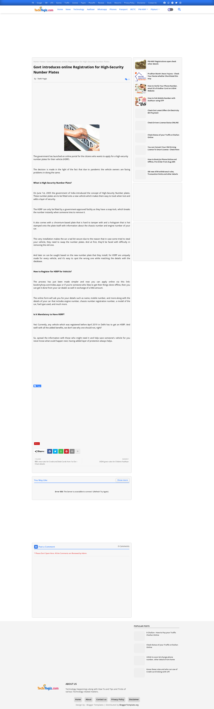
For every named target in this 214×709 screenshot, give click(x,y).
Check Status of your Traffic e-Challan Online (163, 136)
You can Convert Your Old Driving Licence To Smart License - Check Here (163, 148)
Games (59, 3)
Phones (113, 9)
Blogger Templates (95, 705)
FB (33, 3)
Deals (109, 3)
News (68, 9)
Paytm (83, 3)
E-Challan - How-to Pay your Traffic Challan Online (161, 633)
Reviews (101, 3)
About (88, 699)
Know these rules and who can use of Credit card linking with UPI (161, 670)
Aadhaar (91, 9)
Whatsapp (102, 9)
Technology (78, 9)
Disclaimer (141, 3)
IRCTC (133, 9)
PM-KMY (142, 9)
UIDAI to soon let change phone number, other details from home (160, 658)
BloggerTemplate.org (129, 705)
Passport (123, 9)
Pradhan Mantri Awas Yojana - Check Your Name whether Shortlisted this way (163, 76)
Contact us (152, 3)
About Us (118, 3)
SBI (46, 3)
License (75, 3)
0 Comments (123, 546)
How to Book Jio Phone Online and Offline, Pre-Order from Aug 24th (162, 160)
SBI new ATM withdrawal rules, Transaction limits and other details (163, 172)
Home (60, 9)
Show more (122, 480)
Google (40, 3)
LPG (52, 3)
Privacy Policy (129, 3)
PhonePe (92, 3)
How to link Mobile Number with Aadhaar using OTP (161, 99)
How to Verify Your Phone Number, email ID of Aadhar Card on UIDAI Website (162, 88)
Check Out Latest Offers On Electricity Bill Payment (163, 111)
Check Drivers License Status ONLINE (163, 122)
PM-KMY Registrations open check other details (162, 62)
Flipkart (154, 9)
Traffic (67, 3)
